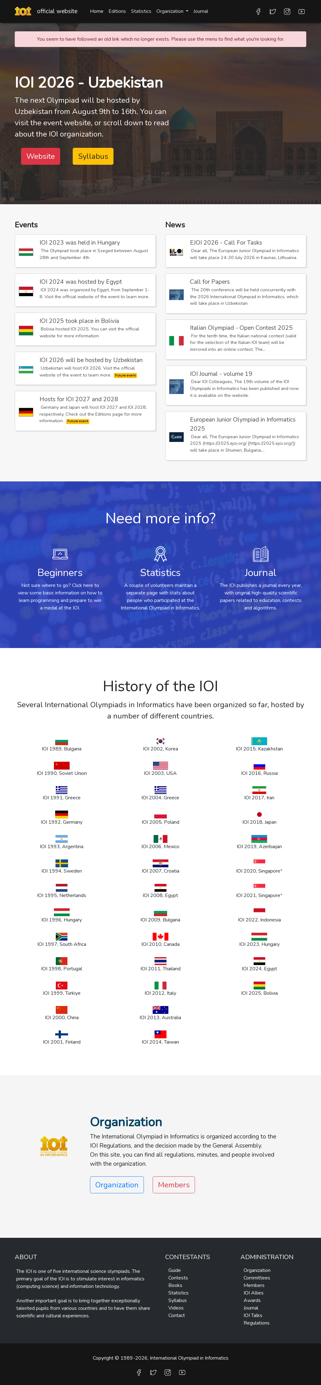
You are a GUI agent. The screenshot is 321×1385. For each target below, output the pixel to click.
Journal (200, 11)
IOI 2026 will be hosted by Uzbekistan (91, 360)
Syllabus (93, 156)
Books (175, 1285)
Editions (117, 11)
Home (96, 11)
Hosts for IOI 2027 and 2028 (78, 399)
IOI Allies (254, 1292)
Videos (176, 1308)
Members (174, 1185)
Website (40, 156)
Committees (257, 1277)
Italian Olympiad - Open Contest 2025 (241, 328)
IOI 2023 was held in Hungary (79, 243)
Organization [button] (170, 11)
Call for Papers (210, 282)
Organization (257, 1270)
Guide (174, 1270)
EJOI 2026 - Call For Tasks (226, 243)
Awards (252, 1300)
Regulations (257, 1323)
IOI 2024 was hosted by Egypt (80, 282)
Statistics (141, 11)
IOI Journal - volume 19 (221, 374)
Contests (178, 1277)
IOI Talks (253, 1315)
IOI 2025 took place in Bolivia (79, 321)
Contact (176, 1315)
